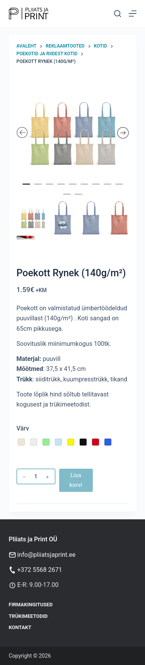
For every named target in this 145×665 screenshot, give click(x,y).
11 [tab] (79, 199)
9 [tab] (120, 189)
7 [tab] (97, 189)
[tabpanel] (73, 133)
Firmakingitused (31, 604)
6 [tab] (85, 189)
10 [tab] (68, 199)
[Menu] (132, 13)
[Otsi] (117, 13)
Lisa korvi (75, 480)
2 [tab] (39, 189)
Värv (23, 428)
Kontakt (20, 627)
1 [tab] (27, 189)
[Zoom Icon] (73, 133)
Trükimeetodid (28, 616)
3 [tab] (50, 189)
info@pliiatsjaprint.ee (46, 554)
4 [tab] (62, 189)
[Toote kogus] (36, 476)
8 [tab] (108, 189)
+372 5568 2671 (39, 569)
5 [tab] (73, 189)
